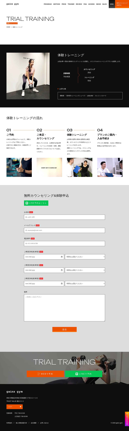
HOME (8, 27)
